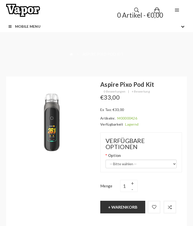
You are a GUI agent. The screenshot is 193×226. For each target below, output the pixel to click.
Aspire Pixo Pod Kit (103, 54)
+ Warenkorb (122, 207)
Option (114, 155)
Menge (106, 186)
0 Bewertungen (114, 91)
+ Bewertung (141, 91)
